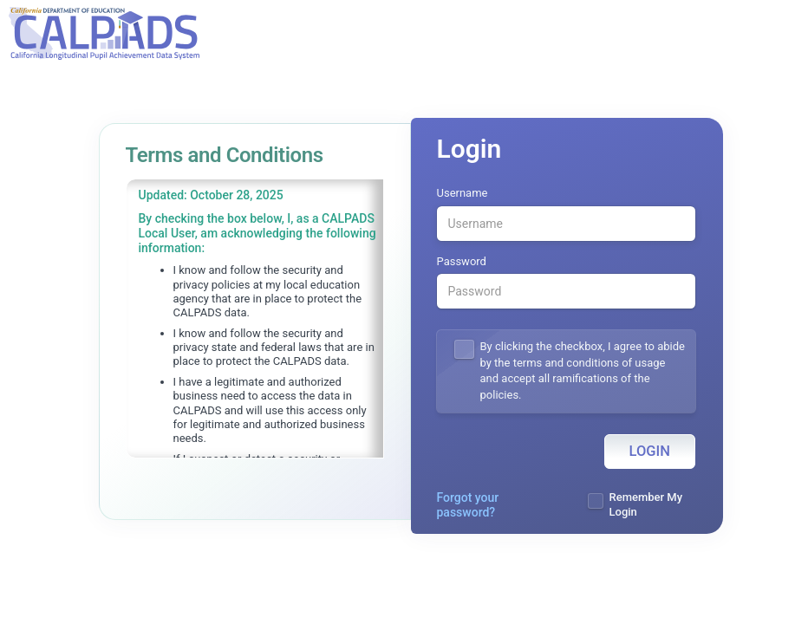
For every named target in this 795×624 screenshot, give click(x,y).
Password (461, 261)
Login (649, 451)
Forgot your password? (468, 505)
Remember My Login (646, 504)
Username (462, 192)
